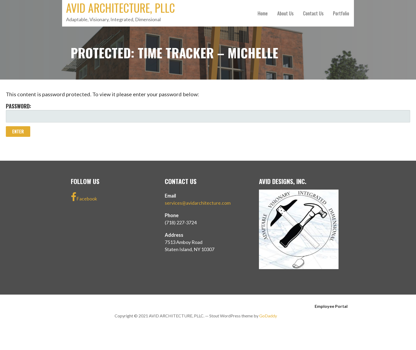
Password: (208, 112)
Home (263, 13)
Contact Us (313, 13)
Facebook (84, 197)
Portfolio (341, 13)
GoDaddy (268, 315)
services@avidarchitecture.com (198, 203)
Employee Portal (331, 306)
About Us (285, 13)
